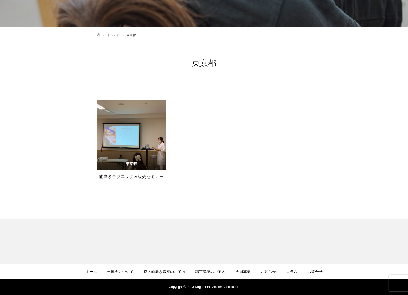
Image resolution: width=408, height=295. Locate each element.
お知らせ (268, 271)
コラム (291, 271)
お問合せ (315, 271)
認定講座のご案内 (210, 271)
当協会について (120, 271)
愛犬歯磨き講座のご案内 (164, 271)
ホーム (91, 271)
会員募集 (243, 271)
